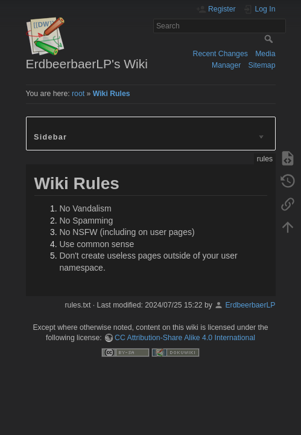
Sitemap (262, 65)
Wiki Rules (111, 93)
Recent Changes (220, 54)
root (78, 93)
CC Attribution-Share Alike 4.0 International (185, 338)
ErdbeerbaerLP (250, 305)
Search (270, 38)
